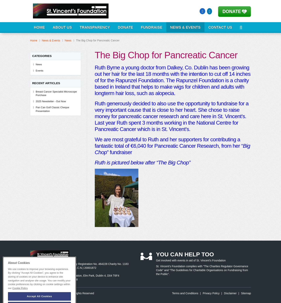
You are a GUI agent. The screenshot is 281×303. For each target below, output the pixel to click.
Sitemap (246, 293)
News (68, 40)
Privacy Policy (211, 293)
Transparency (95, 27)
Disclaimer (230, 293)
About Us (62, 27)
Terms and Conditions (185, 293)
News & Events (185, 27)
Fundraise (151, 27)
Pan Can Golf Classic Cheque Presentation (52, 109)
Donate (231, 11)
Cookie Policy (20, 292)
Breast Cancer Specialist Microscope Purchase (56, 93)
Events (39, 70)
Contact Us (220, 27)
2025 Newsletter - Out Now (51, 101)
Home (39, 27)
